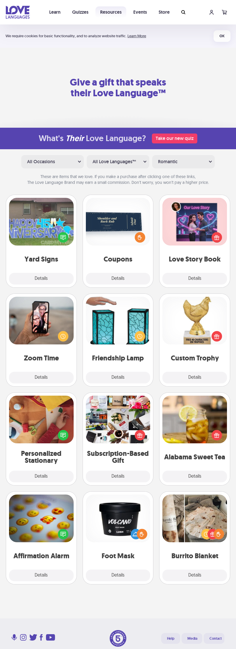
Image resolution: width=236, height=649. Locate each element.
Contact (216, 638)
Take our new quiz (175, 138)
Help (170, 638)
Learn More (136, 35)
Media (192, 638)
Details (41, 278)
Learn (55, 12)
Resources (111, 12)
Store (164, 12)
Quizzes (80, 12)
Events (140, 12)
